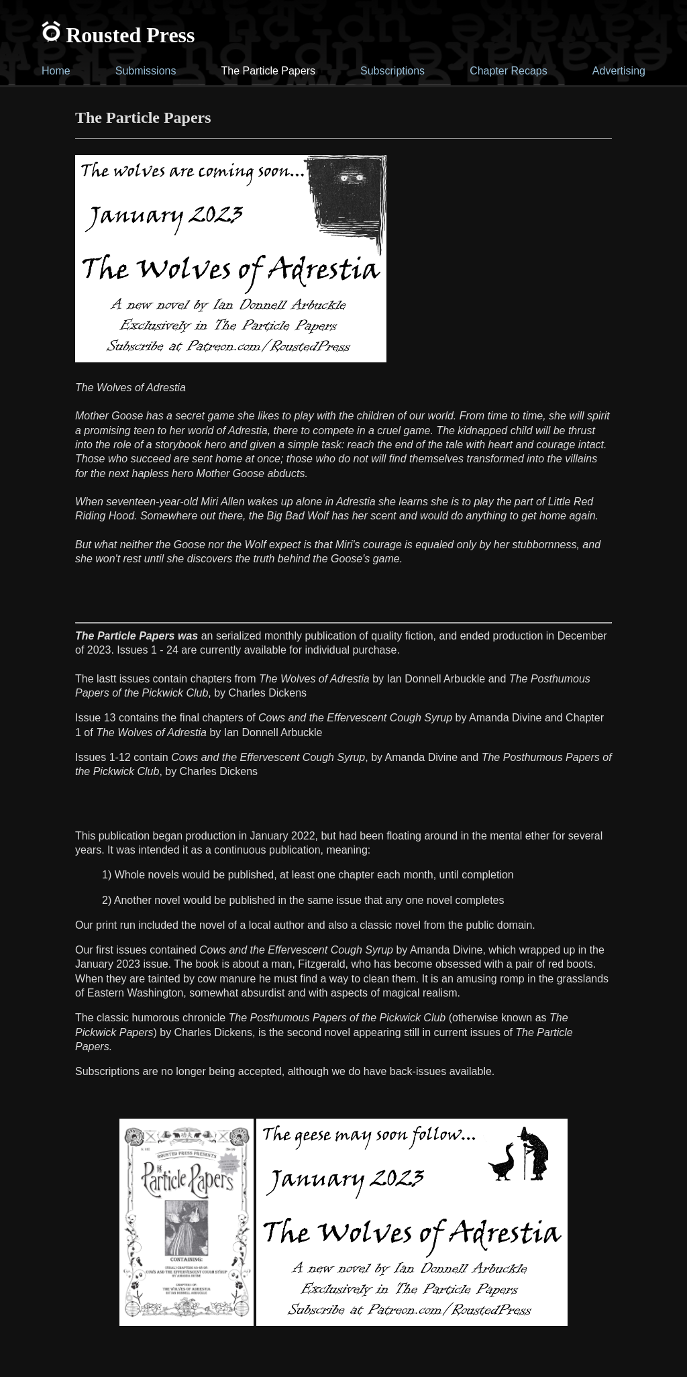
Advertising (618, 70)
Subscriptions (392, 70)
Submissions (145, 70)
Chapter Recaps (508, 70)
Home (56, 70)
